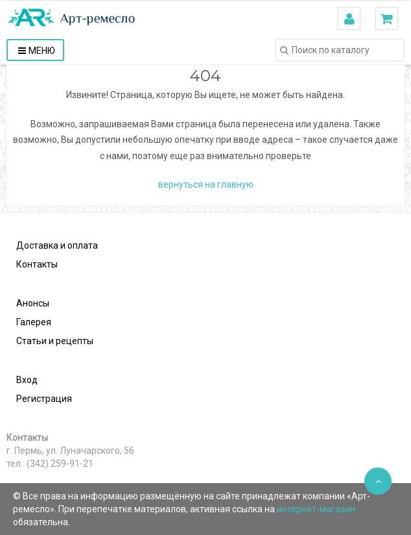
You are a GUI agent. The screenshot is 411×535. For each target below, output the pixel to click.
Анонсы (32, 303)
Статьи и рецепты (54, 341)
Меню (36, 50)
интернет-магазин (316, 509)
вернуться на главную (205, 184)
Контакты (37, 264)
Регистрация (44, 398)
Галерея (33, 322)
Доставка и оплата (57, 245)
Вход (27, 380)
